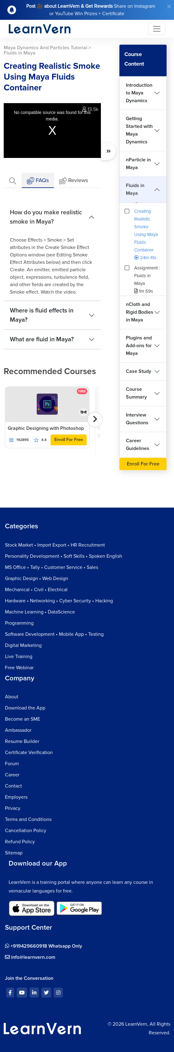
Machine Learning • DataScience (40, 612)
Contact (13, 786)
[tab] (13, 180)
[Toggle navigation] (156, 29)
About (11, 697)
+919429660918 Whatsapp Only (43, 946)
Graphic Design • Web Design (36, 578)
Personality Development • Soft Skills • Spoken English (63, 556)
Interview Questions (137, 419)
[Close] (169, 6)
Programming (19, 623)
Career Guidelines (137, 445)
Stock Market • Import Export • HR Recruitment (55, 545)
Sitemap (14, 853)
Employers (16, 797)
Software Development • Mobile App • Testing (54, 634)
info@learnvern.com (30, 957)
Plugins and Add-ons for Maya (139, 345)
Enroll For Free (68, 439)
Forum (12, 764)
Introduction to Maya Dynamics (139, 93)
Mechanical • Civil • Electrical (36, 590)
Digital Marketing (23, 645)
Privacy (12, 808)
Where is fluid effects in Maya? (41, 315)
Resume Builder (22, 741)
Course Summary (136, 393)
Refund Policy (20, 842)
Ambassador (18, 730)
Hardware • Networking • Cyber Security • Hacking (59, 601)
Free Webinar (19, 668)
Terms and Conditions (28, 819)
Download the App (25, 708)
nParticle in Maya (138, 164)
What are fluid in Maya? (42, 339)
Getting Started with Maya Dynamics (139, 130)
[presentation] (95, 419)
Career (12, 775)
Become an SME (22, 719)
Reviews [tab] (73, 181)
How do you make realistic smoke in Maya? (46, 217)
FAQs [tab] (38, 181)
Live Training (18, 656)
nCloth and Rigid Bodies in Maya (139, 312)
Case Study (138, 371)
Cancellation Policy (25, 830)
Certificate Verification (29, 752)
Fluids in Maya (135, 189)
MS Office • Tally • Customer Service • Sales (51, 567)
